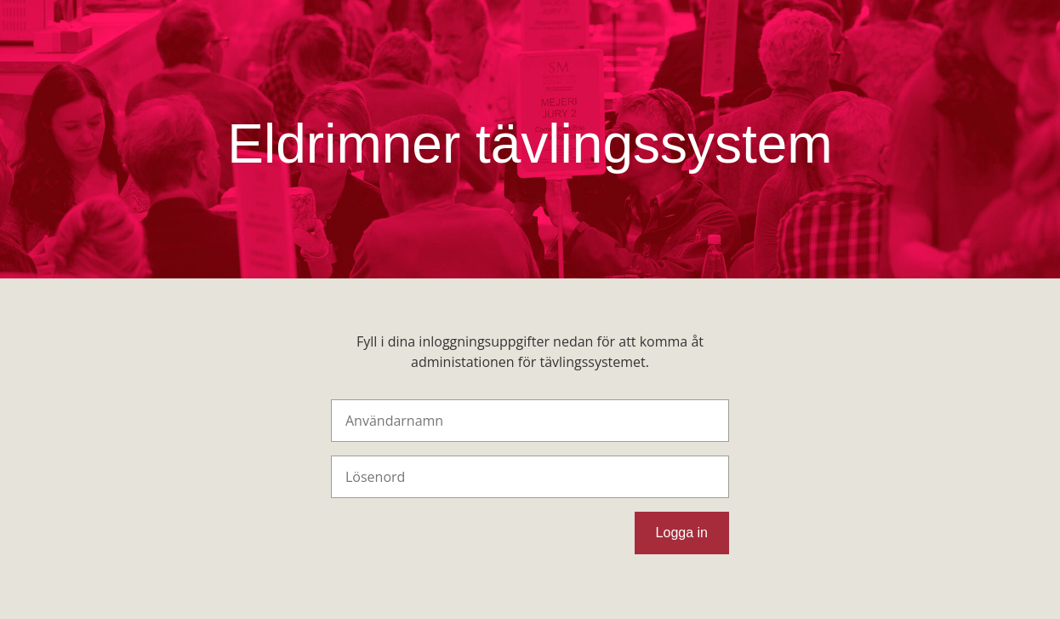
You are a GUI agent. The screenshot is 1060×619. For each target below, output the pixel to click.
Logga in (682, 532)
